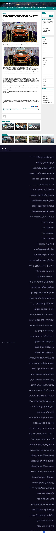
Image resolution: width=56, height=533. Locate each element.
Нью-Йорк (41, 385)
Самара (30, 417)
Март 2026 (44, 41)
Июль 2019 (44, 85)
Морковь (31, 357)
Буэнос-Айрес (37, 190)
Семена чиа (30, 427)
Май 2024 (44, 68)
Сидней (31, 429)
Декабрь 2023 (45, 75)
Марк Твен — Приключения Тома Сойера (49, 325)
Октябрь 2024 (45, 58)
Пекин (30, 395)
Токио (47, 445)
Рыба (30, 406)
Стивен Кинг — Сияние (34, 439)
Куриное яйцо (38, 303)
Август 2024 (44, 62)
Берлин (31, 189)
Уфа (41, 450)
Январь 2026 (44, 45)
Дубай (53, 265)
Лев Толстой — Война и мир (44, 304)
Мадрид (53, 319)
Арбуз (38, 184)
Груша (32, 216)
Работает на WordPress (4, 342)
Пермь (39, 396)
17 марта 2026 (32, 142)
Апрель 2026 (44, 39)
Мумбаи (44, 362)
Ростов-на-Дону (48, 402)
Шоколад (53, 516)
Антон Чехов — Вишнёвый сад (35, 178)
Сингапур (30, 433)
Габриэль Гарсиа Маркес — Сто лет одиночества (37, 200)
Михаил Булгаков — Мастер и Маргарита (39, 337)
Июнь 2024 (44, 66)
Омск (36, 390)
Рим (47, 400)
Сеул (30, 428)
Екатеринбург (36, 270)
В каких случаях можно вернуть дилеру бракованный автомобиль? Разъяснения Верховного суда (12, 109)
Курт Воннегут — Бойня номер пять (36, 304)
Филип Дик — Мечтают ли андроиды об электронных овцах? (47, 472)
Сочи (45, 433)
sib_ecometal (10, 142)
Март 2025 (44, 54)
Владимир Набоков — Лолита (36, 196)
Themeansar (15, 342)
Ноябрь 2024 (44, 56)
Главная (6, 7)
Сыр (53, 444)
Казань (53, 281)
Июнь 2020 (44, 81)
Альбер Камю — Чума (35, 167)
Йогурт (37, 281)
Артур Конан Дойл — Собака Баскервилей (34, 185)
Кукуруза (33, 298)
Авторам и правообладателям (32, 156)
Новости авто (11, 7)
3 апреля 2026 (6, 142)
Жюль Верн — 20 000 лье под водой (50, 270)
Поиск (51, 15)
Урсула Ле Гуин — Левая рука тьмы (36, 450)
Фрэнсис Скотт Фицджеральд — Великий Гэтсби (37, 476)
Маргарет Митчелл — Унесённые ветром (49, 324)
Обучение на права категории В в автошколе (20, 141)
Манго (36, 324)
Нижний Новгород (38, 364)
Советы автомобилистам (42, 7)
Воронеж (48, 196)
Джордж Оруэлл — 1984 (33, 261)
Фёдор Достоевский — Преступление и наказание (36, 455)
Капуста (35, 288)
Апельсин (32, 183)
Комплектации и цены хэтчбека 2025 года (8, 127)
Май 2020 (44, 83)
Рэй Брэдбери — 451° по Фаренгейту (50, 406)
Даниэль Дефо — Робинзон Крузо (40, 217)
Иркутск (30, 281)
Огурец (36, 389)
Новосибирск (32, 384)
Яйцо (44, 530)
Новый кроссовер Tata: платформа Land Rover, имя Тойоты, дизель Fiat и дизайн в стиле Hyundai (20, 16)
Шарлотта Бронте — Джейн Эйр (35, 509)
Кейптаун (32, 292)
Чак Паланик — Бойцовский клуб (41, 488)
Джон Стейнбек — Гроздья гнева (50, 260)
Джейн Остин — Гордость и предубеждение (39, 248)
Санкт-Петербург (52, 418)
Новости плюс (45, 96)
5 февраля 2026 (45, 142)
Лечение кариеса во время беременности (47, 140)
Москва (40, 358)
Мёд (41, 336)
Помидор (30, 400)
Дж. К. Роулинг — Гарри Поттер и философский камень (48, 221)
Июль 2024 (44, 64)
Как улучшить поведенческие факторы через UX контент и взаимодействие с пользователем (48, 22)
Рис (38, 402)
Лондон (38, 313)
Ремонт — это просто (19, 7)
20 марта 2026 (19, 142)
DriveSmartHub (6, 3)
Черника (34, 505)
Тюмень (30, 449)
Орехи (41, 391)
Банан (39, 185)
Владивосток (32, 194)
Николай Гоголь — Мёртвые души (34, 373)
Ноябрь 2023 (44, 77)
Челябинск (41, 503)
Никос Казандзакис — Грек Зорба (50, 380)
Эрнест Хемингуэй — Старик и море (41, 520)
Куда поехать (5, 9)
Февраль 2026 (45, 43)
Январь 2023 (44, 79)
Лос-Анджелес (44, 315)
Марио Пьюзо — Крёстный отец (33, 325)
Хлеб (46, 487)
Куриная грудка (36, 299)
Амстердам (46, 173)
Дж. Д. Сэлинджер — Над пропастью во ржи (49, 217)
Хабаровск (30, 487)
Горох (30, 216)
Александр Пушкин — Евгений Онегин (40, 156)
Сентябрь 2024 (45, 60)
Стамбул (31, 438)
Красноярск (31, 297)
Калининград (32, 286)
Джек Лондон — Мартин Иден (43, 260)
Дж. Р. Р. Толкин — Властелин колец (41, 243)
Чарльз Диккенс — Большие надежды (50, 488)
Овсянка (31, 389)
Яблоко (30, 530)
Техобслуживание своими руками (30, 7)
